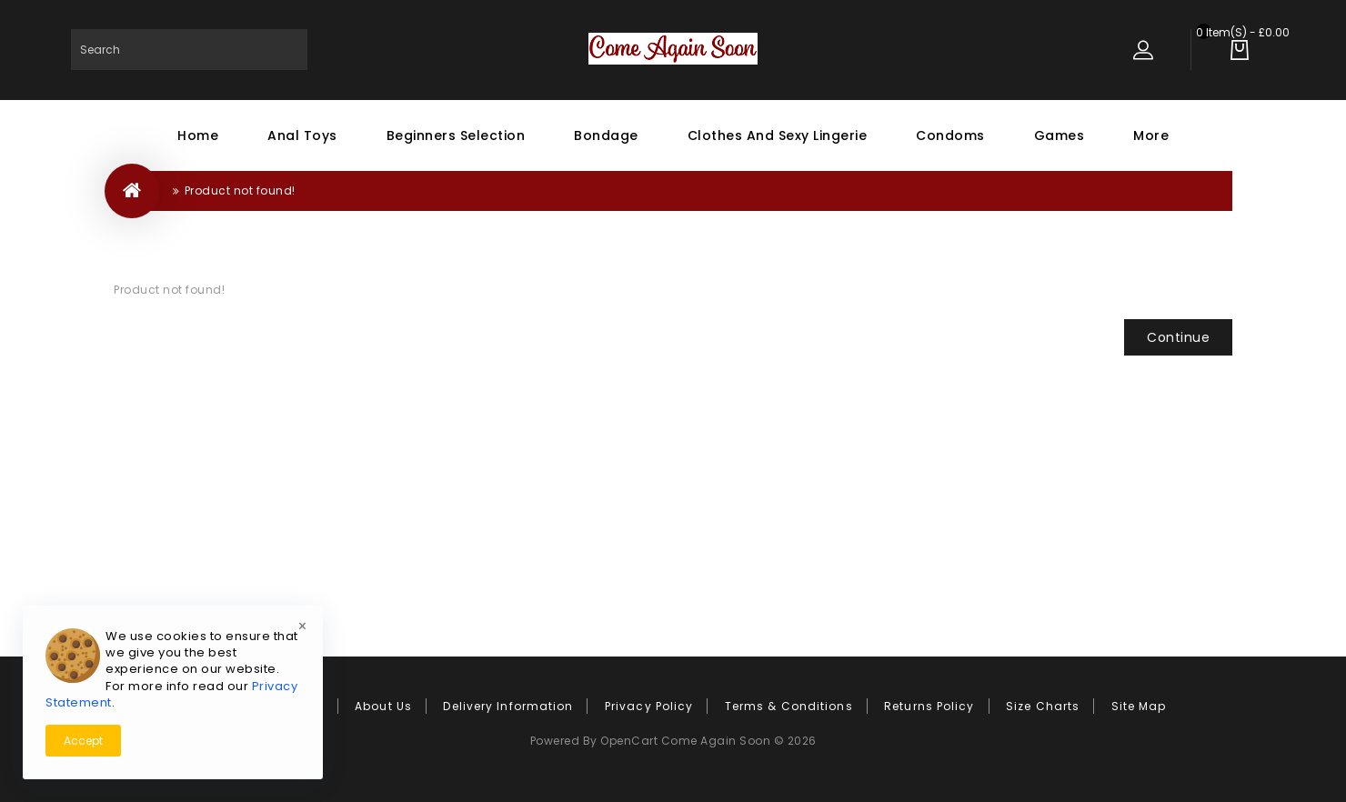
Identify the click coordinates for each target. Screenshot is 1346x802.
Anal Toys (302, 135)
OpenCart (629, 740)
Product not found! (240, 190)
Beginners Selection (456, 135)
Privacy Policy (649, 706)
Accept (83, 740)
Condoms (950, 135)
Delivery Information (508, 706)
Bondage (606, 135)
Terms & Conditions (789, 706)
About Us (383, 706)
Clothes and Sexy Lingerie (778, 135)
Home (197, 135)
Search (286, 49)
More (1151, 135)
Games (1059, 135)
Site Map (1139, 706)
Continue (1178, 337)
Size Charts (1043, 706)
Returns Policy (929, 706)
